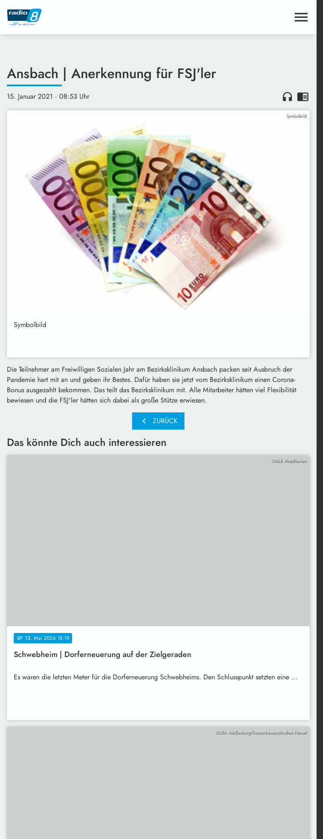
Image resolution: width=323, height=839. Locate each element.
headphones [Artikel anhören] (287, 97)
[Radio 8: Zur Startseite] (82, 17)
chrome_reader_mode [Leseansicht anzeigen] (303, 97)
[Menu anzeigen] (301, 17)
